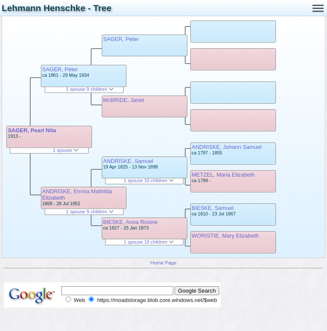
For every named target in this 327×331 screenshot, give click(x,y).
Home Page (163, 262)
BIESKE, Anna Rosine (130, 222)
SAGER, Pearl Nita (32, 130)
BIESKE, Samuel (212, 208)
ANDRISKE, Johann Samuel (226, 147)
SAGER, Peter (60, 69)
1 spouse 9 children (90, 89)
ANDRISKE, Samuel (128, 161)
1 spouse (65, 150)
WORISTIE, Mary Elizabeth (225, 235)
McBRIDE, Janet (123, 100)
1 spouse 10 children (148, 180)
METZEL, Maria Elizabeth (223, 174)
